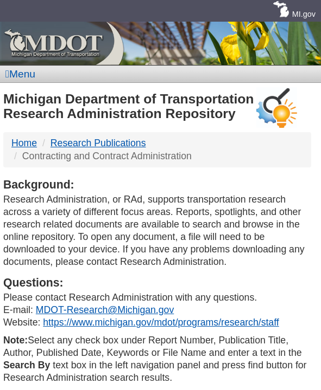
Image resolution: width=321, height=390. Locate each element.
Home (24, 143)
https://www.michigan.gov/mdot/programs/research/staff (161, 322)
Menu (20, 74)
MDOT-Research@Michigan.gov (105, 309)
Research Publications (98, 143)
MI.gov (304, 14)
